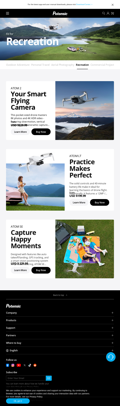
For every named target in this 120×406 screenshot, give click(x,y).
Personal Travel (40, 65)
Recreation (82, 65)
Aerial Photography (62, 65)
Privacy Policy (36, 397)
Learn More (20, 131)
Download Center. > (84, 4)
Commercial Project (102, 65)
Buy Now (41, 131)
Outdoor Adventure (18, 65)
